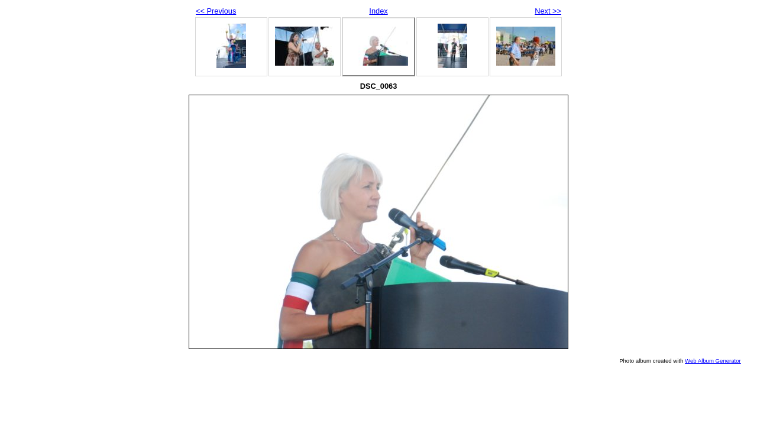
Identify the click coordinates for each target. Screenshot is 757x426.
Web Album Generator (713, 360)
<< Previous (216, 11)
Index (378, 11)
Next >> (548, 11)
